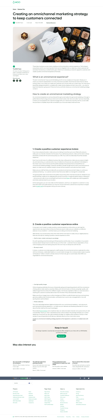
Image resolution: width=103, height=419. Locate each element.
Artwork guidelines (80, 399)
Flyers (37, 5)
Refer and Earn (79, 402)
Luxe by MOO (16, 399)
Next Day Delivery (80, 395)
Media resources (63, 393)
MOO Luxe (46, 393)
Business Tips (21, 9)
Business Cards (16, 5)
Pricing (77, 393)
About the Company (64, 391)
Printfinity (62, 406)
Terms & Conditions (60, 416)
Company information (85, 416)
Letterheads (31, 400)
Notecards (31, 395)
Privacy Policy (68, 416)
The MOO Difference (64, 395)
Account (69, 1)
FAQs (77, 397)
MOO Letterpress (48, 400)
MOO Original (47, 399)
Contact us (78, 391)
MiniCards (15, 402)
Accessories (49, 5)
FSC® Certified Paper (48, 404)
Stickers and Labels (33, 399)
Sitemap (77, 416)
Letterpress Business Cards (18, 397)
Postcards (23, 5)
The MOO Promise (64, 408)
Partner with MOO (64, 411)
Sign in (74, 1)
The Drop (62, 400)
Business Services (57, 5)
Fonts (73, 416)
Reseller (62, 404)
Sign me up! (61, 336)
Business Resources (51, 22)
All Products (15, 391)
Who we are (62, 397)
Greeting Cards (32, 397)
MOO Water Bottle (17, 400)
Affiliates (78, 400)
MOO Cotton (47, 397)
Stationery (43, 5)
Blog (64, 5)
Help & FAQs (69, 5)
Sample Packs (47, 402)
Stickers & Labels (31, 5)
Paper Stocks (47, 391)
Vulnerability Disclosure (81, 404)
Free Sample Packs (62, 1)
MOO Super (47, 395)
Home (14, 9)
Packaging (62, 410)
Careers (61, 399)
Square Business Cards (17, 395)
